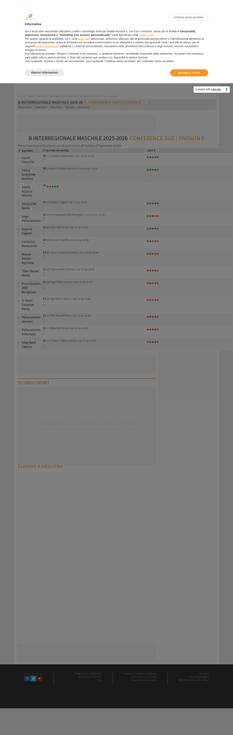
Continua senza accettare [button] (188, 17)
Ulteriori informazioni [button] (44, 72)
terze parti (84, 38)
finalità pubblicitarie (47, 46)
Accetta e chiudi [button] (189, 72)
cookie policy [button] (146, 34)
